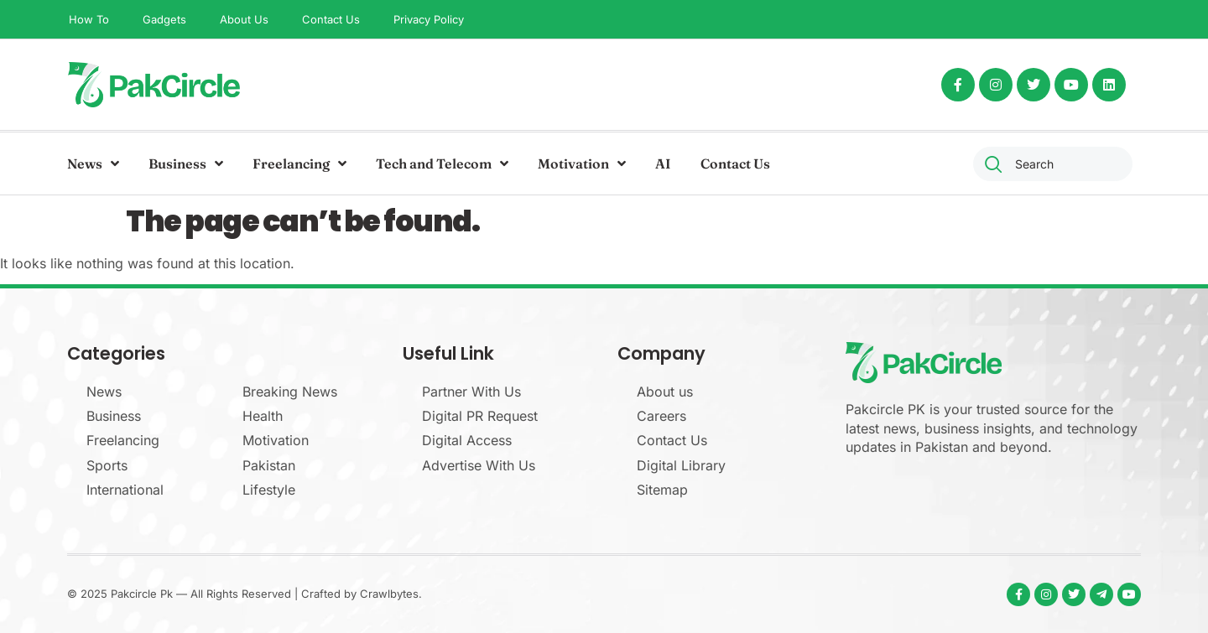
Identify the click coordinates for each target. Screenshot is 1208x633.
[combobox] (1052, 164)
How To (89, 19)
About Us (244, 19)
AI (663, 163)
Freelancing (299, 163)
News (93, 163)
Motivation (582, 163)
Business (185, 163)
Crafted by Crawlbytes (360, 593)
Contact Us (331, 19)
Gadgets (164, 19)
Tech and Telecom (442, 163)
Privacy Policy (428, 19)
